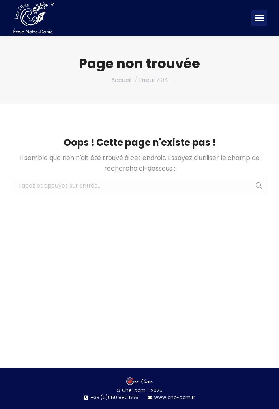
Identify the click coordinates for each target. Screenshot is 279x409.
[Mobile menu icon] (259, 18)
